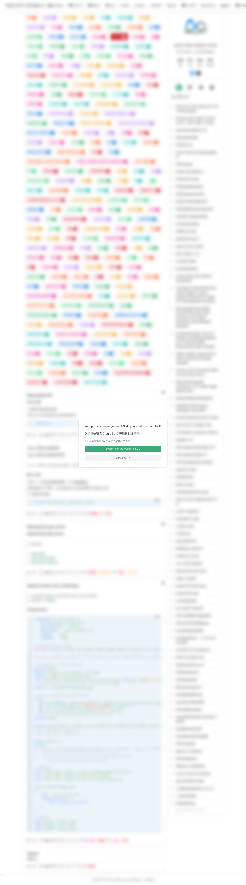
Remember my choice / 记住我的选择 (110, 441)
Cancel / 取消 (123, 458)
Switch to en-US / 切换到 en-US (123, 448)
